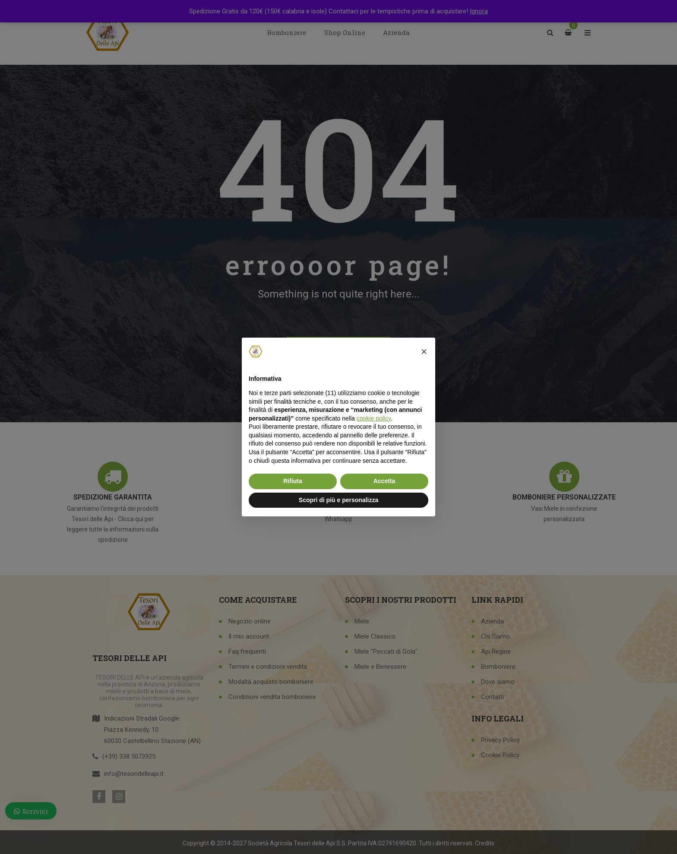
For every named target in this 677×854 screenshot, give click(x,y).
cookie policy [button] (374, 418)
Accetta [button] (384, 481)
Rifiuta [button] (292, 481)
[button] (424, 351)
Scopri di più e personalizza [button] (338, 500)
